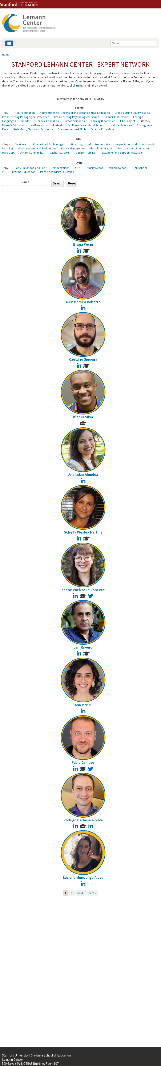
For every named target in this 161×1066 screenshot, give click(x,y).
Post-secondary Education (57, 172)
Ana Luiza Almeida (83, 474)
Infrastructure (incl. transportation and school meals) (122, 144)
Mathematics (39, 125)
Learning (7, 148)
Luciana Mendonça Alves (83, 877)
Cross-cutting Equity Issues (132, 113)
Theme (79, 108)
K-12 (77, 168)
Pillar (79, 139)
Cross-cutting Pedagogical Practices (25, 117)
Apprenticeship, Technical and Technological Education (75, 113)
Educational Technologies (49, 144)
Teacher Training (85, 152)
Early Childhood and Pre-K (31, 168)
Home (6, 54)
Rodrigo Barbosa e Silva (83, 820)
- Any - (6, 113)
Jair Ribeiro (83, 647)
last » (92, 893)
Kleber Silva (83, 416)
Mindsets (58, 125)
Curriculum (21, 144)
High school (139, 168)
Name (25, 182)
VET (4, 172)
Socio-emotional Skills (72, 129)
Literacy (145, 121)
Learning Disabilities (102, 121)
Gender (26, 121)
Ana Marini (83, 704)
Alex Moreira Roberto (83, 301)
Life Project (127, 121)
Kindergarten (61, 168)
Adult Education (25, 113)
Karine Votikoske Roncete (83, 589)
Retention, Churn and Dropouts (33, 129)
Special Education (102, 129)
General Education (47, 121)
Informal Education (24, 172)
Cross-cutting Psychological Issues (76, 117)
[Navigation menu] (9, 43)
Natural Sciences (121, 125)
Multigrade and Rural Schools (87, 125)
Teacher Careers (59, 152)
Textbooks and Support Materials (121, 152)
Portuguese (144, 125)
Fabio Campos (83, 762)
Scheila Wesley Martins (83, 532)
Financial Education (116, 117)
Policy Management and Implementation (87, 148)
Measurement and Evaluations (37, 148)
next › (81, 893)
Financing (77, 144)
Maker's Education (13, 125)
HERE (79, 85)
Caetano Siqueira (83, 359)
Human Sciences (74, 121)
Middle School (118, 168)
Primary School (94, 168)
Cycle (79, 163)
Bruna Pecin (83, 244)
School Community (31, 152)
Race (5, 129)
